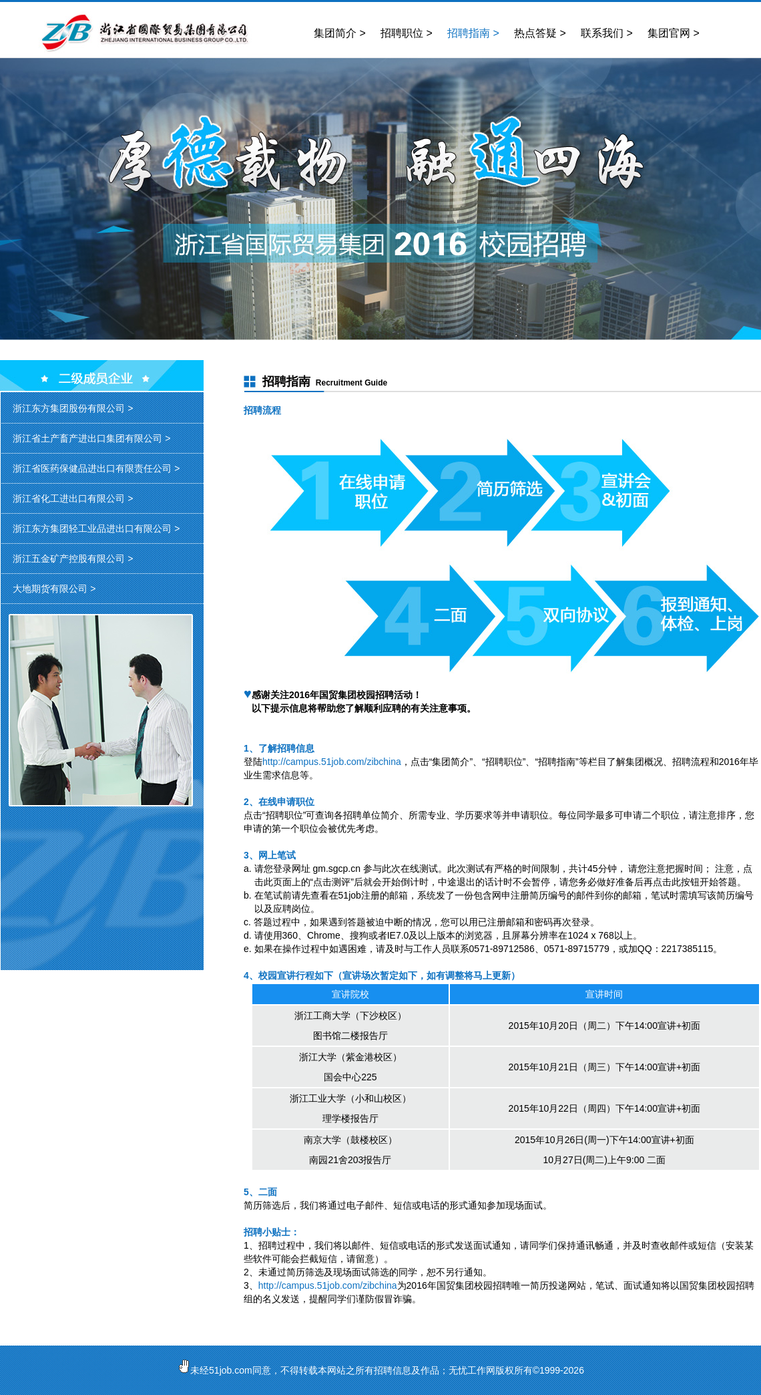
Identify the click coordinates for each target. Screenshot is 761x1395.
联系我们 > (607, 33)
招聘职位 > (406, 33)
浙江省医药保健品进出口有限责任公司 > (96, 468)
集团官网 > (674, 33)
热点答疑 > (540, 33)
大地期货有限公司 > (54, 588)
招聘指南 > (473, 33)
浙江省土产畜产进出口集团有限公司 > (91, 438)
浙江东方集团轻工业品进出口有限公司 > (96, 528)
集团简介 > (340, 33)
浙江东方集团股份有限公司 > (73, 408)
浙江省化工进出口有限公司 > (73, 498)
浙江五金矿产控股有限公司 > (73, 558)
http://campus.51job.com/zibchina (331, 761)
